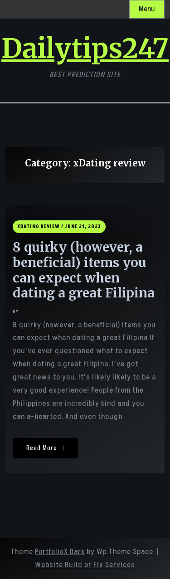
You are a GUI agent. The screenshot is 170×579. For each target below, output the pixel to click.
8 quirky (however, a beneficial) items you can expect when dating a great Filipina (84, 270)
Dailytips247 (85, 48)
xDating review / (40, 226)
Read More (45, 448)
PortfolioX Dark (60, 551)
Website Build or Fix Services (85, 565)
